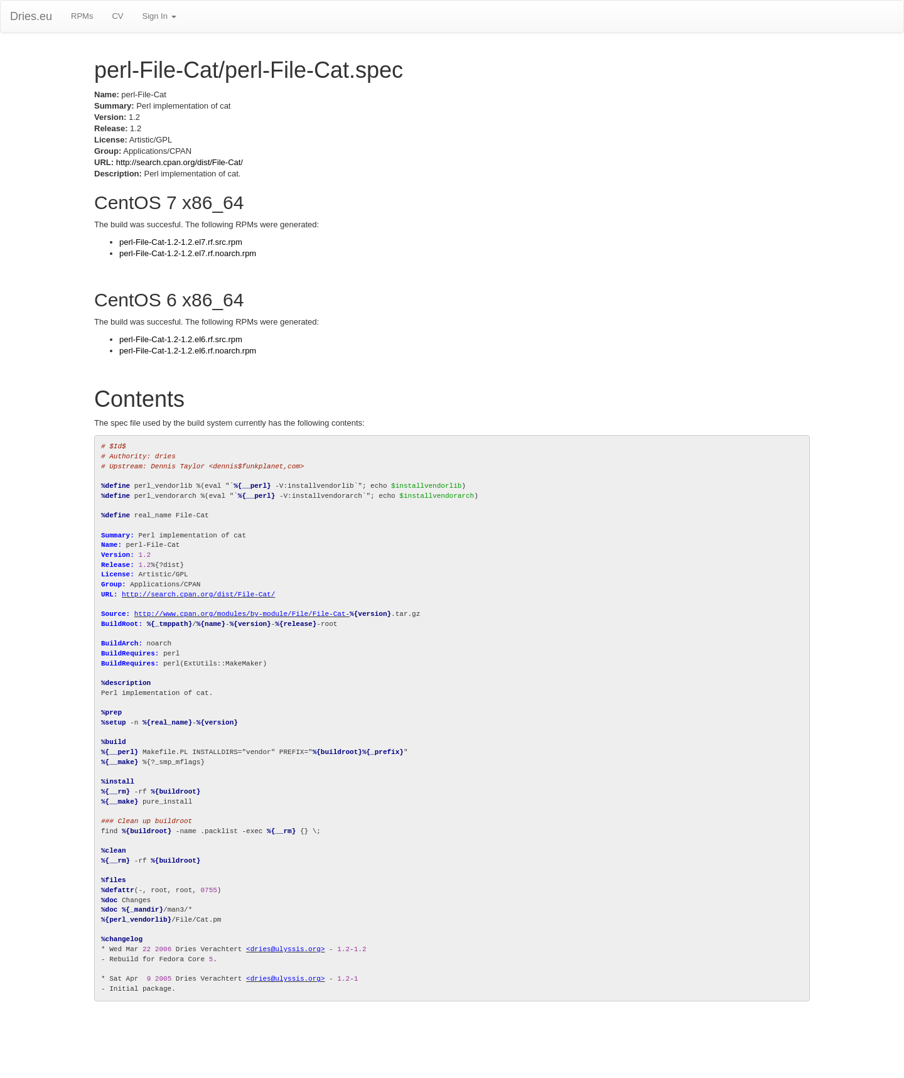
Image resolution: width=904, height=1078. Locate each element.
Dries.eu (31, 16)
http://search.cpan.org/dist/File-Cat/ (179, 162)
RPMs (82, 16)
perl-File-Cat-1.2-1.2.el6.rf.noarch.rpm (187, 350)
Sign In (159, 16)
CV (117, 16)
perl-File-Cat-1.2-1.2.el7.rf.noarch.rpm (187, 253)
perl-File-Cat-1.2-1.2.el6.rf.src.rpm (180, 339)
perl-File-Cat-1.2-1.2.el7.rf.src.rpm (180, 242)
